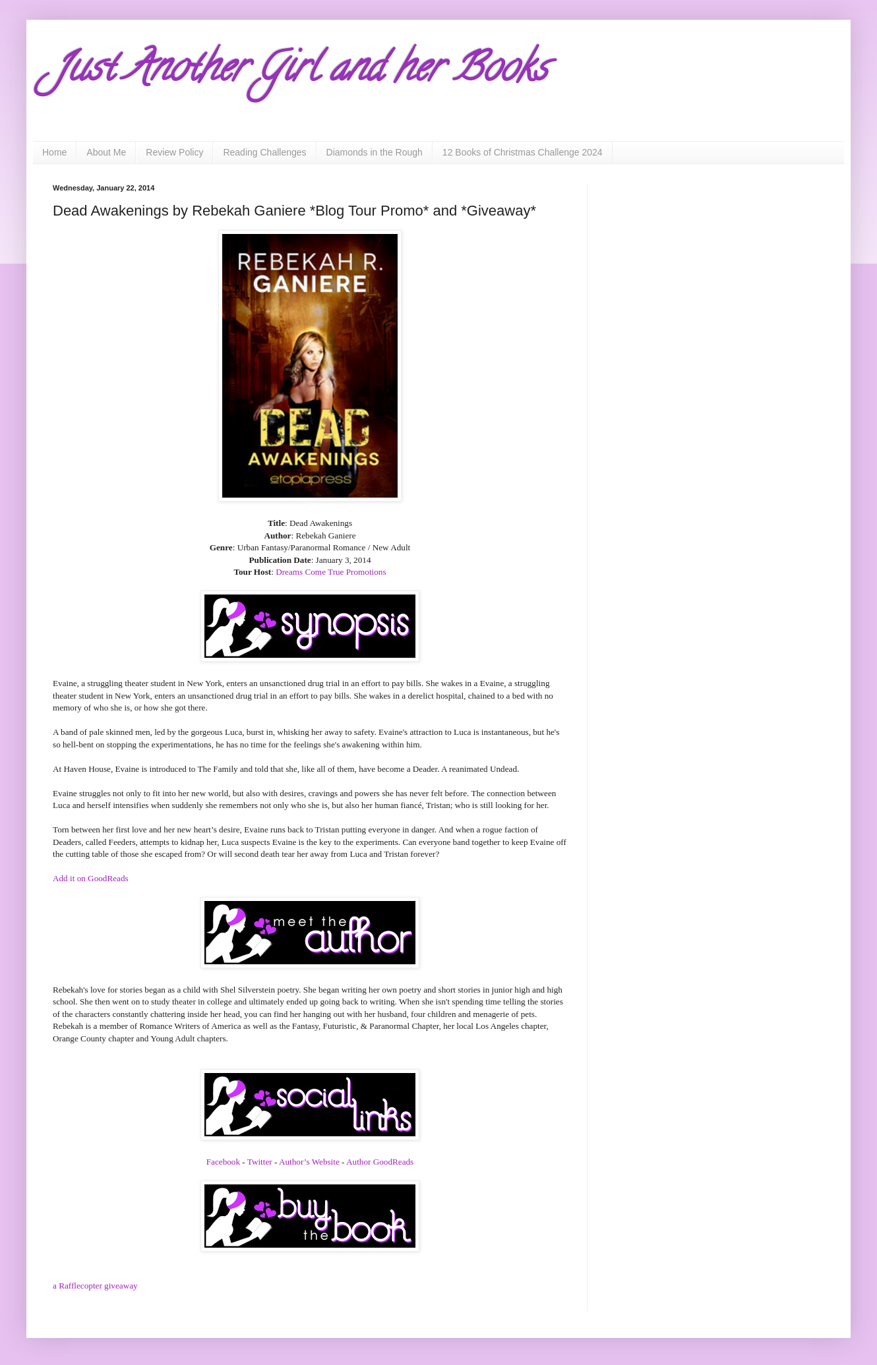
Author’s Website (309, 1162)
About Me (106, 152)
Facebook (224, 1162)
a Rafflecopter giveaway (95, 1286)
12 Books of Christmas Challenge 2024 (522, 152)
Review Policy (174, 152)
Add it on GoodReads (91, 878)
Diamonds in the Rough (374, 152)
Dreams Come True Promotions (331, 572)
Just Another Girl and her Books (300, 72)
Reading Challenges (264, 152)
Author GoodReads (379, 1162)
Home (54, 152)
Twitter (260, 1162)
